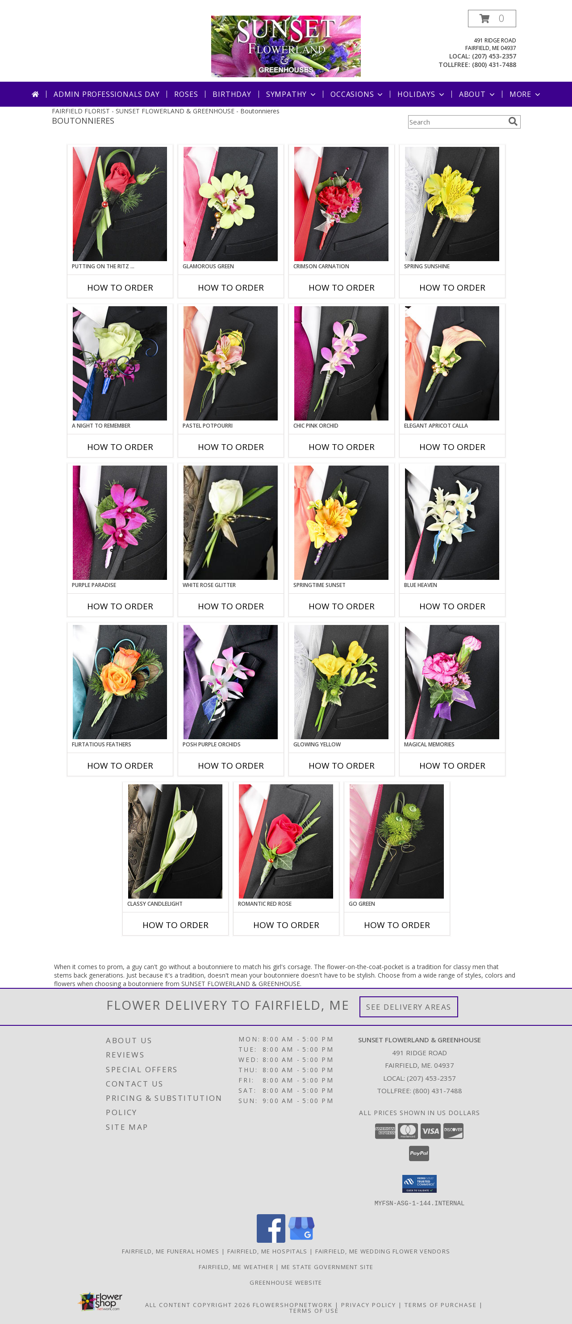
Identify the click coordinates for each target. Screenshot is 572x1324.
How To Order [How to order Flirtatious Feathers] (120, 765)
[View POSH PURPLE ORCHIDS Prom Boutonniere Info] (231, 682)
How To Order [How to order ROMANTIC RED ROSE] (286, 925)
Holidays (421, 94)
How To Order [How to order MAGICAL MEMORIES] (452, 765)
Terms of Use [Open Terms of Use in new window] (314, 1310)
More (525, 94)
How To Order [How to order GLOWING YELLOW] (342, 765)
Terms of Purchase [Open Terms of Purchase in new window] (441, 1304)
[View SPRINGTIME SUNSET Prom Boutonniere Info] (341, 523)
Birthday (232, 94)
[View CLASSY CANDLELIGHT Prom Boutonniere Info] (175, 841)
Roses (186, 94)
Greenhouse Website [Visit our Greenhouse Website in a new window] (286, 1282)
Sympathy (291, 94)
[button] (492, 18)
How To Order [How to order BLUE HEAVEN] (452, 606)
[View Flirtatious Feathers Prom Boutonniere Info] (120, 682)
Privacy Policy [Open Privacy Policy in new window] (368, 1304)
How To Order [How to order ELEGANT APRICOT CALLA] (452, 447)
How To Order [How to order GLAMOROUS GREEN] (231, 287)
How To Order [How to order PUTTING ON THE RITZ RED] (120, 287)
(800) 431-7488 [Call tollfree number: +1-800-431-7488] (494, 64)
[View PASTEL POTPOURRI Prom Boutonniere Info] (231, 363)
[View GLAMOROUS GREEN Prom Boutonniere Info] (231, 204)
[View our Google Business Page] (301, 1240)
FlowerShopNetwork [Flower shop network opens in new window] (293, 1304)
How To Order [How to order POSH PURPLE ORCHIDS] (231, 765)
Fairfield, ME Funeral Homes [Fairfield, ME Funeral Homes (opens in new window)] (171, 1251)
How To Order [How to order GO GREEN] (397, 925)
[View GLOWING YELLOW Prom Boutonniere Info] (341, 682)
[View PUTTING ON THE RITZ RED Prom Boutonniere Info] (120, 204)
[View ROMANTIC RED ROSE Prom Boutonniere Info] (286, 841)
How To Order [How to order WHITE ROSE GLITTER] (231, 606)
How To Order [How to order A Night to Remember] (120, 447)
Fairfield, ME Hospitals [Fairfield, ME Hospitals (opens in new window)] (267, 1251)
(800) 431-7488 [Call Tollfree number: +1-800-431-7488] (437, 1090)
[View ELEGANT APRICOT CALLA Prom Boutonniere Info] (452, 363)
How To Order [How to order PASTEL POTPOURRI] (231, 447)
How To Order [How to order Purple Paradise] (120, 606)
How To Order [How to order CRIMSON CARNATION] (342, 287)
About (478, 94)
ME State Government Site (327, 1266)
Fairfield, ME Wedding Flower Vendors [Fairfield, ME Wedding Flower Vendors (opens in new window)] (383, 1251)
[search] (513, 121)
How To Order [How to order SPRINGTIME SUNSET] (342, 606)
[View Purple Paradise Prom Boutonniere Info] (120, 523)
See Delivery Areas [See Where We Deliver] (408, 1007)
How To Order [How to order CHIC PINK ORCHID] (342, 447)
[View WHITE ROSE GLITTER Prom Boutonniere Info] (231, 523)
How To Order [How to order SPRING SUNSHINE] (452, 287)
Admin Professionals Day (106, 94)
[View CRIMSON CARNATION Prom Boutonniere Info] (341, 204)
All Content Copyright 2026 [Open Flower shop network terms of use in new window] (198, 1304)
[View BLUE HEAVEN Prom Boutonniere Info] (452, 523)
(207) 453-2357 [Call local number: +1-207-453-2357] (494, 56)
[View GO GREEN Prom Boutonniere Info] (397, 841)
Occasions (357, 94)
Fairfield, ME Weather (236, 1266)
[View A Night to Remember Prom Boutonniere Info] (120, 363)
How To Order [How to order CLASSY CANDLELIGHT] (175, 925)
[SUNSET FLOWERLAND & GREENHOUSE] (286, 46)
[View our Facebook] (271, 1240)
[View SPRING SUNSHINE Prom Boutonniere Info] (452, 204)
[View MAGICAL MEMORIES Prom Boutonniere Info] (452, 682)
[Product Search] (456, 122)
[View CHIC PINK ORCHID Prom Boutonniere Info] (341, 363)
